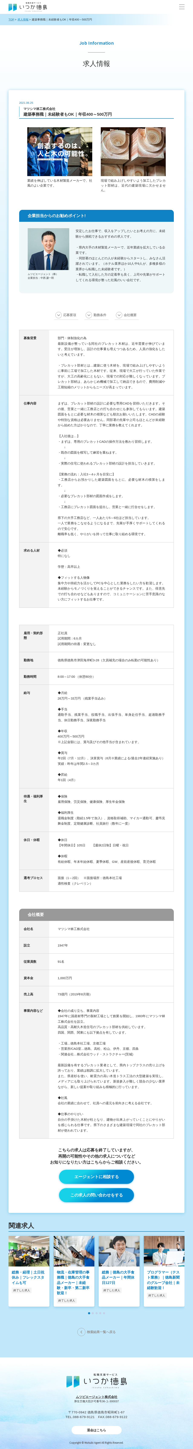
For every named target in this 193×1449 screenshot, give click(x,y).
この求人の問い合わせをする (96, 1195)
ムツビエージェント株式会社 (96, 1397)
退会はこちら (96, 1430)
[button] (181, 6)
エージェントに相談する (96, 1176)
